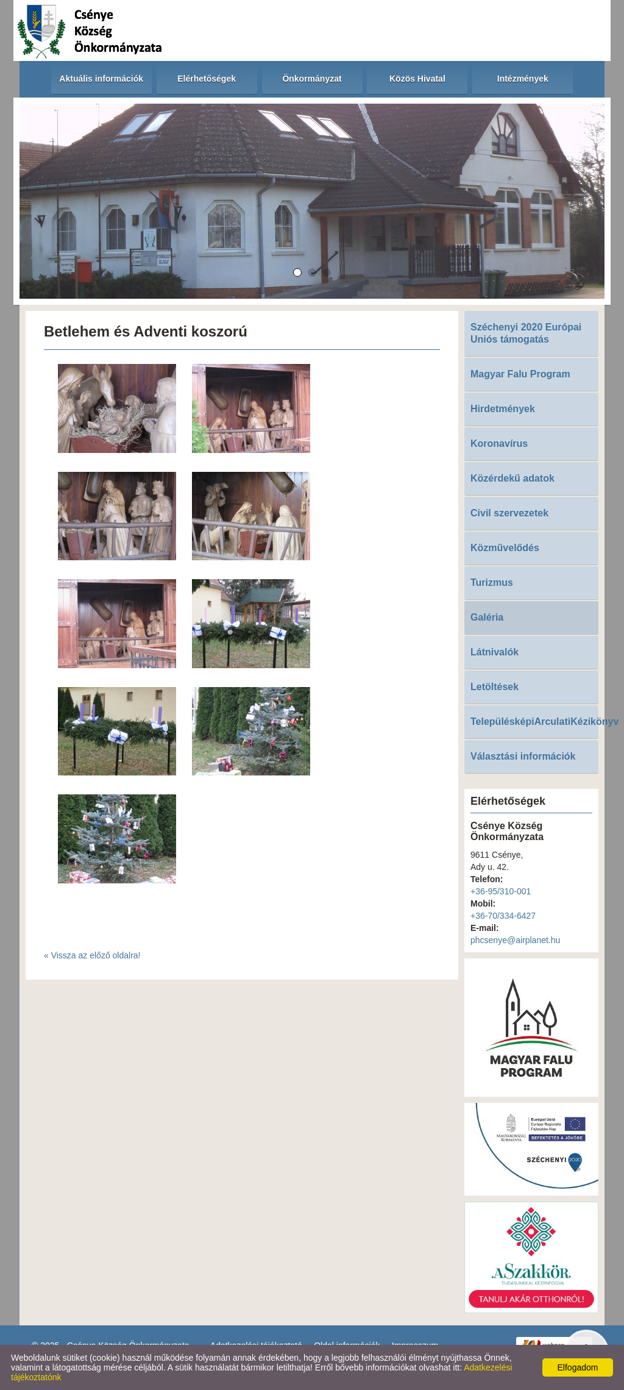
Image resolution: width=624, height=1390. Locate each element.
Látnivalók (494, 652)
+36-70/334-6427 (503, 916)
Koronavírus (499, 443)
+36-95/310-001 (500, 891)
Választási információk (523, 756)
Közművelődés (504, 548)
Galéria (486, 617)
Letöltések (494, 687)
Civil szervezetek (509, 513)
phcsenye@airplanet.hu (515, 940)
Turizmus (491, 582)
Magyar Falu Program (520, 374)
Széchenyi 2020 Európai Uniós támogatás (525, 333)
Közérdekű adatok (512, 478)
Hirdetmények (502, 409)
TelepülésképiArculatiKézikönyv (534, 721)
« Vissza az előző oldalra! (92, 955)
